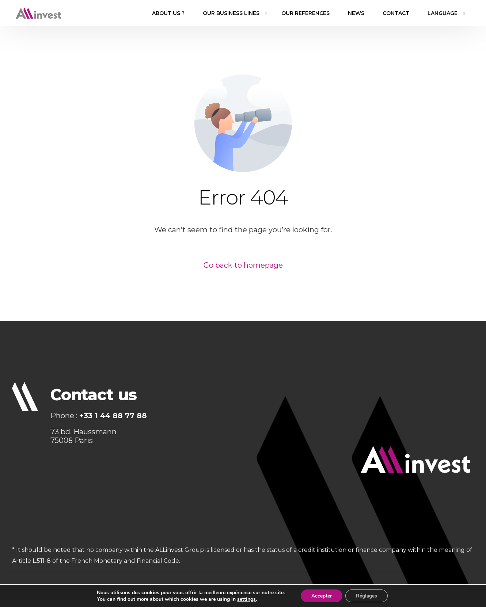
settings (245, 599)
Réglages (366, 595)
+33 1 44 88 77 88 (113, 415)
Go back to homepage (243, 265)
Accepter (321, 595)
